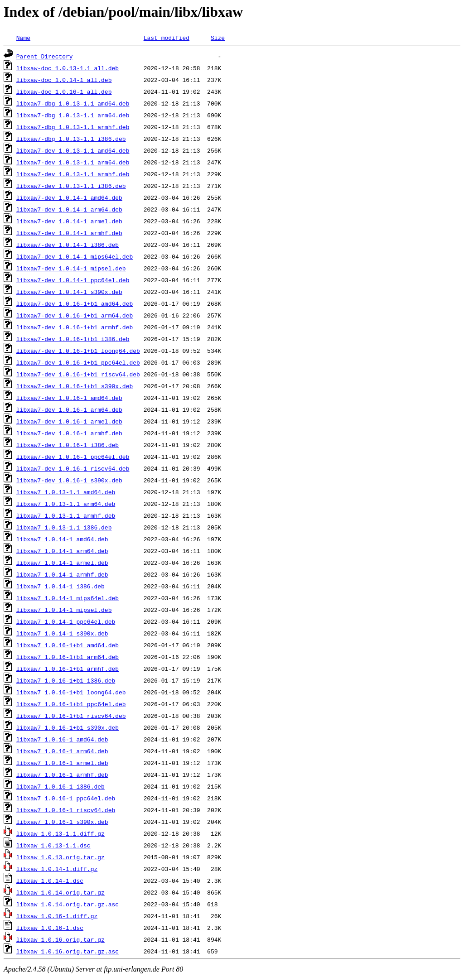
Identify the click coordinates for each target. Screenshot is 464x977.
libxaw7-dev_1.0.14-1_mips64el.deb (74, 256)
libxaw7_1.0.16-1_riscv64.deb (65, 810)
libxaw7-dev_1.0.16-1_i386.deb (67, 445)
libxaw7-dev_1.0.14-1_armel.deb (69, 221)
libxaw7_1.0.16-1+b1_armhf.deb (67, 668)
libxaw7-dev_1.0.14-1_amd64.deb (69, 197)
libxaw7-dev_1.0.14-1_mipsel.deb (71, 268)
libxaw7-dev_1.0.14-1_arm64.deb (69, 209)
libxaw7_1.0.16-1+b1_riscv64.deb (71, 716)
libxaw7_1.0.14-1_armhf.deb (62, 574)
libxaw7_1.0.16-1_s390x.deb (62, 822)
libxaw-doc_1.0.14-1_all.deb (64, 80)
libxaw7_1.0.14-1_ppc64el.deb (65, 621)
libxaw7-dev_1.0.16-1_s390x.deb (69, 480)
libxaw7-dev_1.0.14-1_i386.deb (67, 245)
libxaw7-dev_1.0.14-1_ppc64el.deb (73, 280)
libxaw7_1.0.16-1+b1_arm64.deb (67, 657)
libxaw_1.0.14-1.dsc (49, 880)
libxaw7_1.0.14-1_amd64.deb (62, 539)
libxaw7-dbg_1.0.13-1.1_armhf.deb (73, 127)
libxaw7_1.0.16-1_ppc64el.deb (65, 798)
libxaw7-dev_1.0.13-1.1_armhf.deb (73, 174)
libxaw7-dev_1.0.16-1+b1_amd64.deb (74, 303)
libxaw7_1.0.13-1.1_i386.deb (64, 527)
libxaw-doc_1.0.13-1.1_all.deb (67, 68)
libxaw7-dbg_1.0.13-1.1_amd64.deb (73, 103)
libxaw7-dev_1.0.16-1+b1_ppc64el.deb (78, 362)
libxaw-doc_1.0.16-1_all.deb (64, 91)
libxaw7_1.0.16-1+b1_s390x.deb (67, 727)
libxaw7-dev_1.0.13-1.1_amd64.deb (73, 150)
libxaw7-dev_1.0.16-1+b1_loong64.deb (78, 351)
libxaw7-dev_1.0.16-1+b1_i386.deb (73, 339)
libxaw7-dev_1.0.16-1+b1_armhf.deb (74, 327)
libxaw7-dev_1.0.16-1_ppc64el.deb (73, 456)
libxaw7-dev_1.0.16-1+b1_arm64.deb (74, 315)
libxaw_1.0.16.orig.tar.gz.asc (67, 951)
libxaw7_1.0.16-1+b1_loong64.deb (71, 692)
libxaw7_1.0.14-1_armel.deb (62, 562)
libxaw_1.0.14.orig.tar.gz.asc (67, 904)
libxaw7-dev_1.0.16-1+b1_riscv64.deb (78, 374)
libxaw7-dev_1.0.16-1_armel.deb (69, 421)
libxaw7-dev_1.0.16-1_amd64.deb (69, 398)
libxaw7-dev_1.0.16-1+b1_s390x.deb (74, 386)
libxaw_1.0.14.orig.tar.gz (60, 892)
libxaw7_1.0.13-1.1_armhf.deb (65, 515)
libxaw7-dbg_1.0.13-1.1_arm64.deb (73, 115)
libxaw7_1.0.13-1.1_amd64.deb (65, 492)
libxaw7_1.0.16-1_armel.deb (62, 763)
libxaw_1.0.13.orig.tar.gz (60, 857)
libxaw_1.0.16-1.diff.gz (56, 916)
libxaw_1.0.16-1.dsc (49, 928)
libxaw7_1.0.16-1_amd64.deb (62, 739)
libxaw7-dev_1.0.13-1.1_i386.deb (71, 186)
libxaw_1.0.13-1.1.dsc (53, 845)
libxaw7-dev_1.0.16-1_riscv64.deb (73, 468)
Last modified (166, 38)
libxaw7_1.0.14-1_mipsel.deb (64, 610)
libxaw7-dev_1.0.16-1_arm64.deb (69, 409)
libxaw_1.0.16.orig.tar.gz (60, 939)
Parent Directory (44, 56)
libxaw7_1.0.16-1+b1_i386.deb (65, 680)
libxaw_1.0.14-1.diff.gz (56, 869)
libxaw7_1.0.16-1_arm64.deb (62, 751)
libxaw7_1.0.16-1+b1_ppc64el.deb (71, 704)
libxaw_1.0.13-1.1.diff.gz (60, 833)
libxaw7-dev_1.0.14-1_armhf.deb (69, 233)
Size (218, 38)
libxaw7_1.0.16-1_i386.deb (60, 786)
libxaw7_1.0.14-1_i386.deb (60, 586)
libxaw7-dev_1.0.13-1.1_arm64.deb (73, 162)
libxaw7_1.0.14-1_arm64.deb (62, 551)
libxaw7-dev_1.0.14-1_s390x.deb (69, 292)
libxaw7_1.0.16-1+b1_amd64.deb (67, 645)
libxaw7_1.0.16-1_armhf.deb (62, 774)
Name (23, 38)
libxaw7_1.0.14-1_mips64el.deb (67, 598)
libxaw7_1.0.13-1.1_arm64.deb (65, 504)
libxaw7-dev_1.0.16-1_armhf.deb (69, 433)
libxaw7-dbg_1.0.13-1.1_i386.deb (71, 139)
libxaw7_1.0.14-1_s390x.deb (62, 633)
